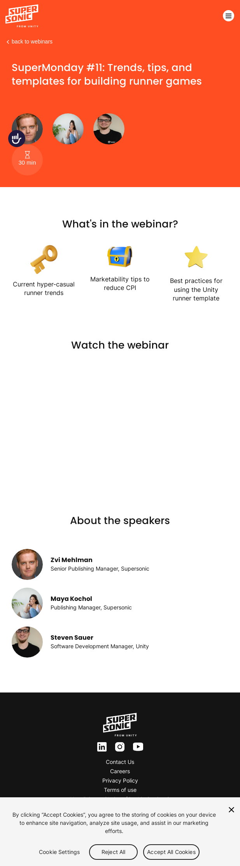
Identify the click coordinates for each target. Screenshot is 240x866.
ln (99, 747)
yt (136, 747)
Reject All (113, 852)
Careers (120, 771)
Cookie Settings (59, 852)
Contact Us (120, 761)
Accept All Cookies (171, 852)
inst (119, 747)
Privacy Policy (120, 780)
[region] (120, 831)
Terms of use (120, 789)
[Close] (231, 809)
